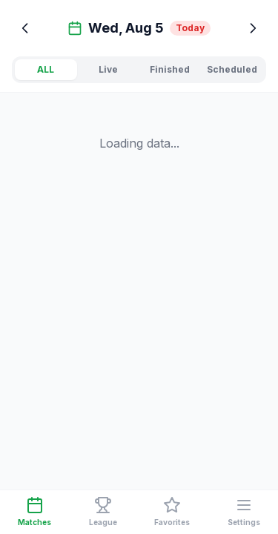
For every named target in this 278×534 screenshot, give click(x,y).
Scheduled (232, 69)
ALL (45, 69)
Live (108, 69)
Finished (170, 69)
